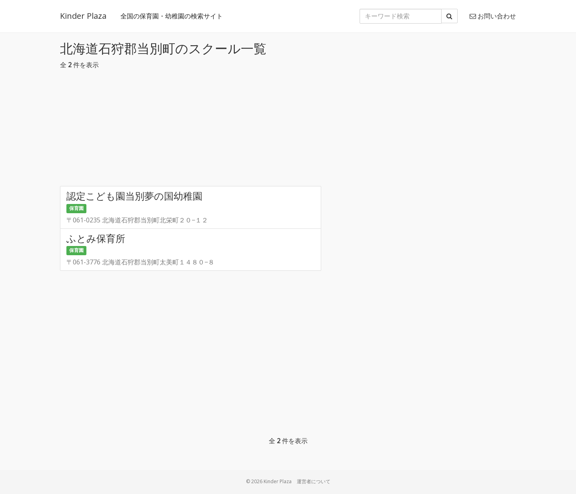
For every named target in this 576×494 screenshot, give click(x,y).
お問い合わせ (493, 16)
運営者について (313, 481)
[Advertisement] (288, 130)
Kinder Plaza (83, 15)
